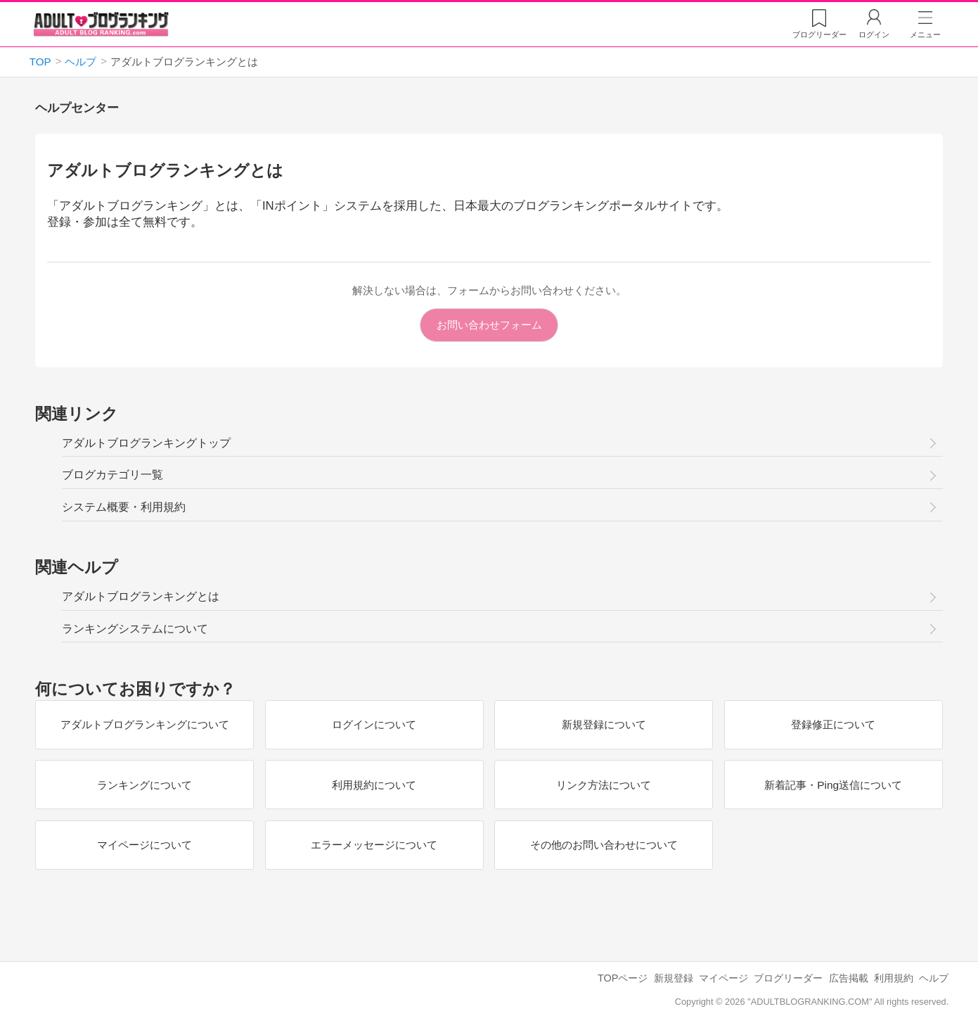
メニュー (925, 34)
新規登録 (673, 978)
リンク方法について (603, 784)
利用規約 (893, 978)
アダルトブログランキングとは (140, 596)
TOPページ (623, 978)
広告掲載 (848, 978)
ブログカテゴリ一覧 (112, 475)
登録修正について (833, 724)
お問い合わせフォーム (489, 325)
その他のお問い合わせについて (604, 845)
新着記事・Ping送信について (833, 784)
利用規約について (374, 784)
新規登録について (604, 724)
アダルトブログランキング (101, 24)
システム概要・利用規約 (124, 507)
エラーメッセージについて (374, 845)
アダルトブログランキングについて (144, 724)
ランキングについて (144, 784)
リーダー (819, 34)
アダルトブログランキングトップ (146, 443)
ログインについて (374, 724)
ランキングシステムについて (135, 629)
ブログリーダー (788, 978)
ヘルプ (933, 978)
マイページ (723, 978)
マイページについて (144, 845)
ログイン (873, 34)
